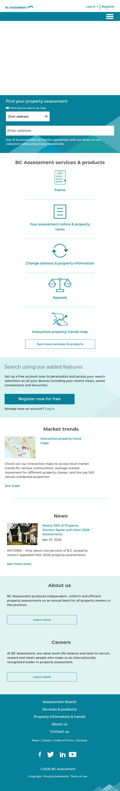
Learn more (42, 620)
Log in (92, 7)
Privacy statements (56, 776)
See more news (19, 564)
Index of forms (64, 740)
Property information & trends (59, 717)
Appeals (60, 297)
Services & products (59, 709)
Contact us (59, 731)
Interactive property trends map (60, 332)
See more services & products (60, 344)
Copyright (35, 776)
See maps (12, 486)
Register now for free (39, 398)
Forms (59, 190)
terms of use (91, 139)
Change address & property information (60, 263)
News (35, 740)
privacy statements (50, 144)
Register (108, 7)
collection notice (17, 144)
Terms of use (78, 776)
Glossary (81, 740)
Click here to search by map (26, 108)
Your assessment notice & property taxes (60, 226)
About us (59, 724)
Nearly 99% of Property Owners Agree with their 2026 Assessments (66, 529)
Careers (47, 740)
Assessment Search (60, 702)
